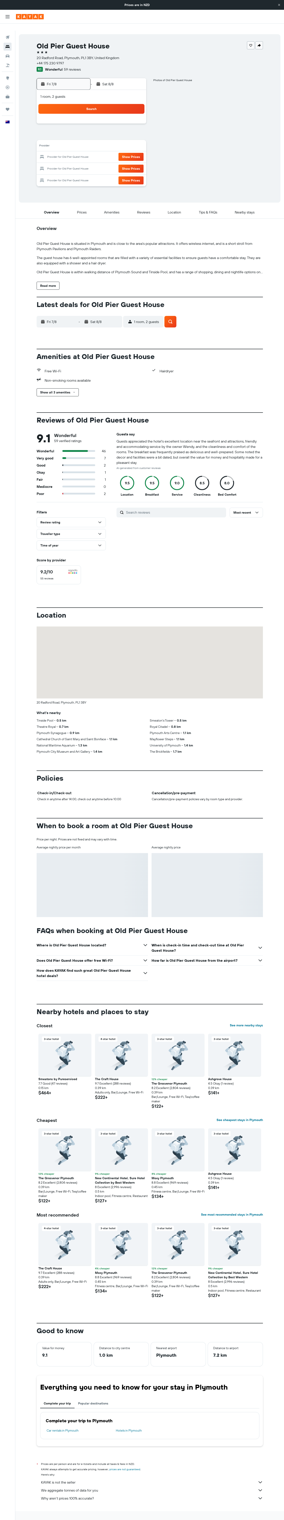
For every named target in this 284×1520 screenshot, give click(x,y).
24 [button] (71, 161)
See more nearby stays (246, 1015)
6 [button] (103, 129)
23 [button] (135, 150)
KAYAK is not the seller (152, 1471)
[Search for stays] (7, 39)
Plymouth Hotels (197, 1510)
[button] (279, 5)
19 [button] (92, 150)
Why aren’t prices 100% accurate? (152, 1487)
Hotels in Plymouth (129, 1420)
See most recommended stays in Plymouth (232, 1204)
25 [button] (81, 161)
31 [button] (71, 171)
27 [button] (103, 161)
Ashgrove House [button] (220, 1068)
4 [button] (82, 129)
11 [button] (81, 139)
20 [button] (103, 150)
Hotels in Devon (171, 1510)
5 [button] (92, 129)
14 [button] (113, 139)
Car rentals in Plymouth (63, 1420)
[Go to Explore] (7, 70)
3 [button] (71, 129)
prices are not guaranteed (124, 1458)
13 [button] (103, 139)
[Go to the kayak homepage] (30, 16)
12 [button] (92, 139)
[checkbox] (59, 564)
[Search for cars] (7, 48)
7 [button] (113, 129)
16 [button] (134, 139)
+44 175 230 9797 (50, 56)
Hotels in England (146, 1510)
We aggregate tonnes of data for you (152, 1479)
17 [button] (70, 150)
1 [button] (124, 118)
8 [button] (124, 129)
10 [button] (71, 139)
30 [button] (134, 161)
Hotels (63, 1510)
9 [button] (135, 129)
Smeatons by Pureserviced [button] (57, 1068)
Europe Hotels (80, 1510)
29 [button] (124, 161)
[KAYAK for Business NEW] (7, 89)
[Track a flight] (7, 80)
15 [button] (124, 139)
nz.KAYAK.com (45, 1510)
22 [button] (124, 150)
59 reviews (72, 62)
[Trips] (7, 102)
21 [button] (113, 150)
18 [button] (81, 150)
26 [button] (92, 161)
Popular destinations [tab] (93, 1393)
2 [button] (135, 118)
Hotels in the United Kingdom (112, 1510)
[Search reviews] (175, 502)
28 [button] (113, 161)
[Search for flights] (7, 30)
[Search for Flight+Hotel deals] (7, 58)
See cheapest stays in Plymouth (240, 1109)
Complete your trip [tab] (57, 1393)
